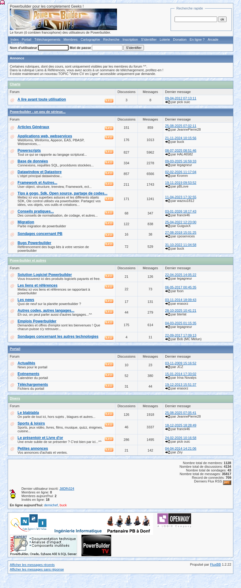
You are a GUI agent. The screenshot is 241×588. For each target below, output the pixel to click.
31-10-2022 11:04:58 (180, 245)
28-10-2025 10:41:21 (180, 310)
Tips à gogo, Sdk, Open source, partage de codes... (62, 193)
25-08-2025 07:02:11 (180, 126)
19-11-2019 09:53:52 (180, 182)
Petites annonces (32, 448)
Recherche (111, 39)
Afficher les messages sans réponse (37, 569)
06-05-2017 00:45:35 (180, 287)
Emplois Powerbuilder (36, 321)
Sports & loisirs (31, 423)
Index (14, 39)
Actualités (26, 363)
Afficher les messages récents (32, 565)
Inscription (130, 39)
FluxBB (215, 564)
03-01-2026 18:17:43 (180, 211)
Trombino (17, 43)
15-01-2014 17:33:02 (180, 374)
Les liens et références (37, 285)
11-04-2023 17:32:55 (180, 197)
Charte (15, 84)
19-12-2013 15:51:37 (180, 384)
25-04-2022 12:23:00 (180, 222)
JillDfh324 (66, 488)
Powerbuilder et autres (28, 260)
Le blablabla (28, 413)
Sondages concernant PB (39, 234)
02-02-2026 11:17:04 (180, 172)
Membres (70, 39)
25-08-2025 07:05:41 (180, 413)
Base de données (32, 161)
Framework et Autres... (37, 182)
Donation (179, 39)
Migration (25, 222)
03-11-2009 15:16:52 (180, 363)
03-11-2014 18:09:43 (180, 300)
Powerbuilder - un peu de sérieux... (38, 112)
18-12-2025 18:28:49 (180, 425)
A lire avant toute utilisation (41, 99)
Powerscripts (29, 150)
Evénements (28, 374)
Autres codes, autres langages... (45, 310)
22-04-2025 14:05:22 (180, 275)
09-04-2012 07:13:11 (180, 98)
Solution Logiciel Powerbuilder (44, 275)
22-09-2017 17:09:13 (180, 335)
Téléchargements (47, 39)
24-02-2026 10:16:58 (180, 438)
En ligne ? (197, 39)
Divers (15, 398)
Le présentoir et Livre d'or (40, 438)
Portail (26, 39)
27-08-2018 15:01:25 (180, 232)
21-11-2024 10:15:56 (180, 138)
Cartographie (90, 39)
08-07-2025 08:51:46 (180, 150)
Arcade (213, 39)
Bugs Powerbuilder (34, 243)
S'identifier (148, 39)
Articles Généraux (33, 127)
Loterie (165, 39)
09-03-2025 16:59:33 (180, 161)
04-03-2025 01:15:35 (180, 323)
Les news (25, 300)
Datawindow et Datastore (39, 172)
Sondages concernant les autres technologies (57, 336)
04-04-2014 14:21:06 (180, 448)
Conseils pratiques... (35, 211)
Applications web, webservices (44, 136)
